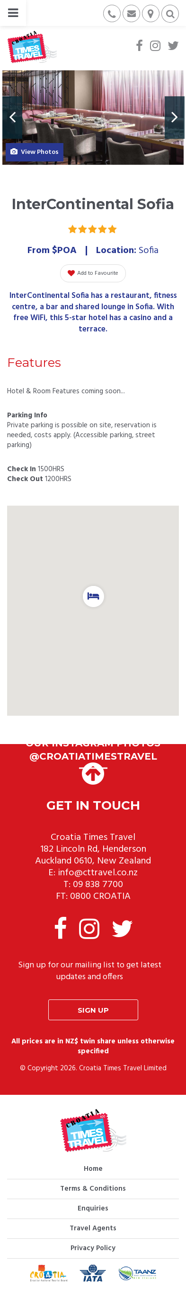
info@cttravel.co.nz (98, 872)
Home (93, 1169)
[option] (93, 117)
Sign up (93, 1010)
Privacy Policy (93, 1248)
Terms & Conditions (93, 1188)
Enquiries (93, 1208)
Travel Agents (93, 1228)
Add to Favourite (93, 273)
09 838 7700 (98, 884)
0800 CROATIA (100, 896)
